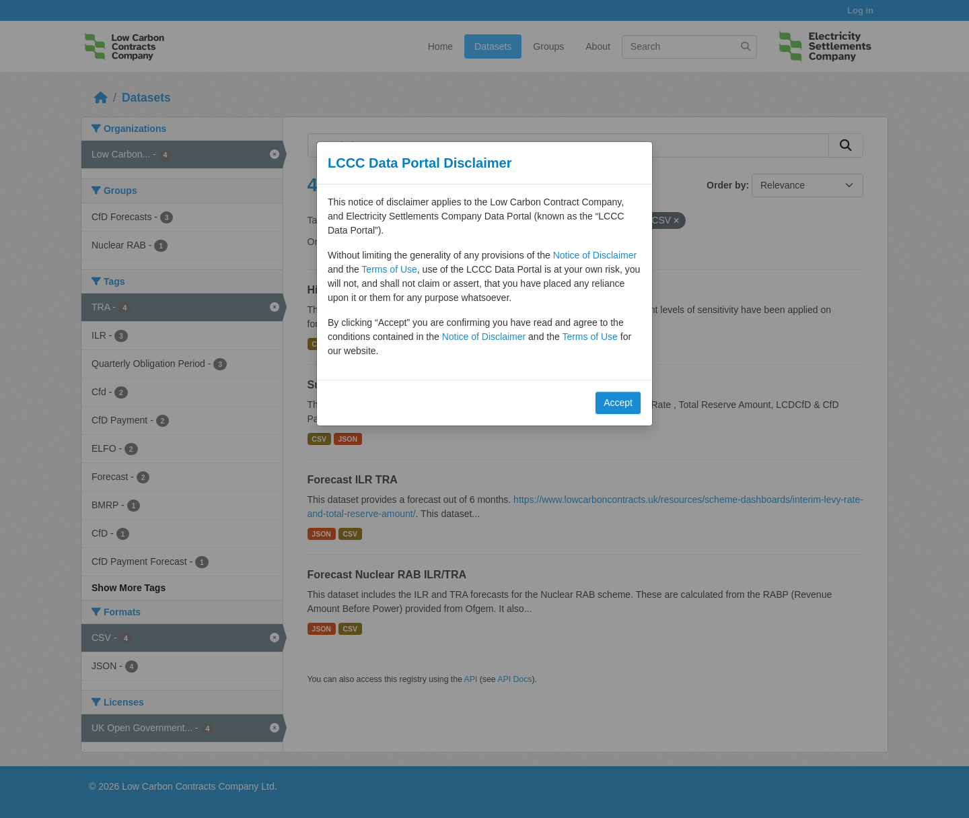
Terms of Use (389, 269)
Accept (618, 402)
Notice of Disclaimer (595, 255)
